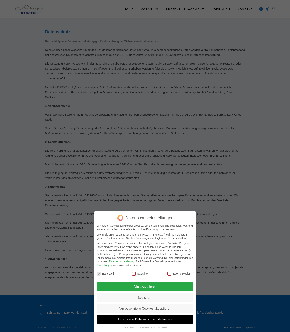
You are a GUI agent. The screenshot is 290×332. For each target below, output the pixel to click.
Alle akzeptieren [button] (145, 284)
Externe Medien (179, 270)
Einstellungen (104, 262)
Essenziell (105, 270)
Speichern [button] (145, 295)
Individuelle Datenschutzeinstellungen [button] (145, 316)
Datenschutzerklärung (121, 258)
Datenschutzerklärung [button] (146, 324)
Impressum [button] (163, 324)
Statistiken (140, 270)
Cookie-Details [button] (128, 324)
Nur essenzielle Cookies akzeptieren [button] (145, 305)
